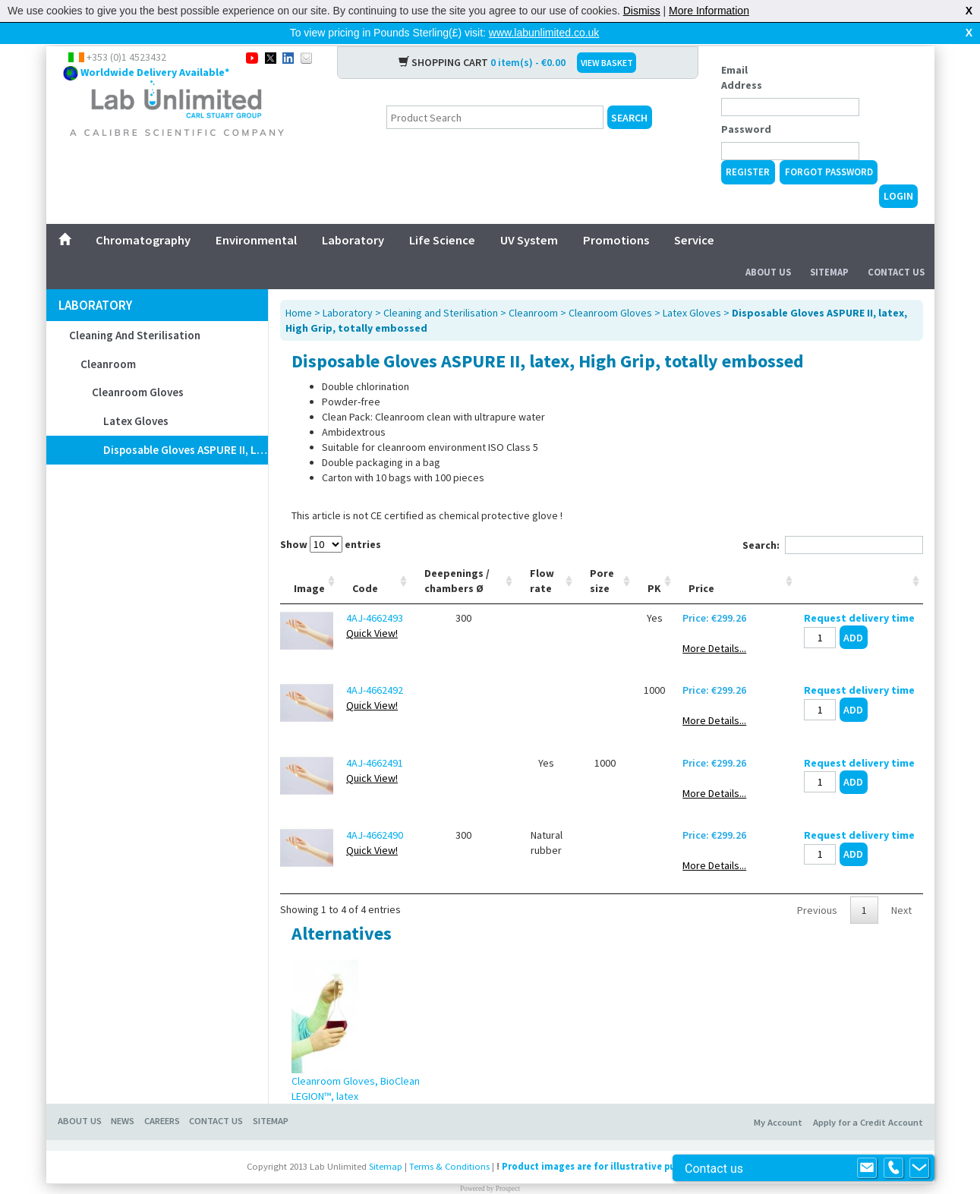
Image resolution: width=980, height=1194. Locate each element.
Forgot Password (829, 147)
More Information (709, 11)
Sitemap (829, 248)
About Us (768, 248)
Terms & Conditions (449, 1142)
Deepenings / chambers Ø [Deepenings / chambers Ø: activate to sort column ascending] (457, 556)
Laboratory (353, 215)
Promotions (616, 215)
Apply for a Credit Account (868, 1098)
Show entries (330, 520)
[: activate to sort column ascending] (859, 557)
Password (746, 105)
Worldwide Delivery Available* (154, 48)
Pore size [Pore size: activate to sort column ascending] (602, 556)
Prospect (508, 1164)
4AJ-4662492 (374, 666)
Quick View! (372, 609)
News (122, 1096)
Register (748, 147)
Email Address (741, 53)
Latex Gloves (136, 396)
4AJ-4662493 (374, 593)
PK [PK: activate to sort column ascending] (654, 564)
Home (298, 288)
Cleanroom (108, 339)
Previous (817, 886)
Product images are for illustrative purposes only (615, 1142)
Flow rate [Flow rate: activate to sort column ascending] (542, 556)
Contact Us (896, 248)
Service (694, 215)
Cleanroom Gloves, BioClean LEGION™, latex (355, 1064)
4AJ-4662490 (374, 811)
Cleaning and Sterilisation (134, 311)
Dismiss (641, 11)
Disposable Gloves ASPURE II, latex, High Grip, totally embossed (185, 425)
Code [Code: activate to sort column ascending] (365, 564)
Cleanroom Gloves (138, 368)
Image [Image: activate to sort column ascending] (309, 564)
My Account (778, 1098)
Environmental (256, 215)
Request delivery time (859, 593)
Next (901, 886)
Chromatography (143, 215)
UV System (529, 215)
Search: (832, 521)
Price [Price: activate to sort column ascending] (701, 564)
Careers (162, 1096)
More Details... (714, 624)
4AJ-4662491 (374, 738)
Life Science (442, 215)
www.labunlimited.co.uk (544, 33)
